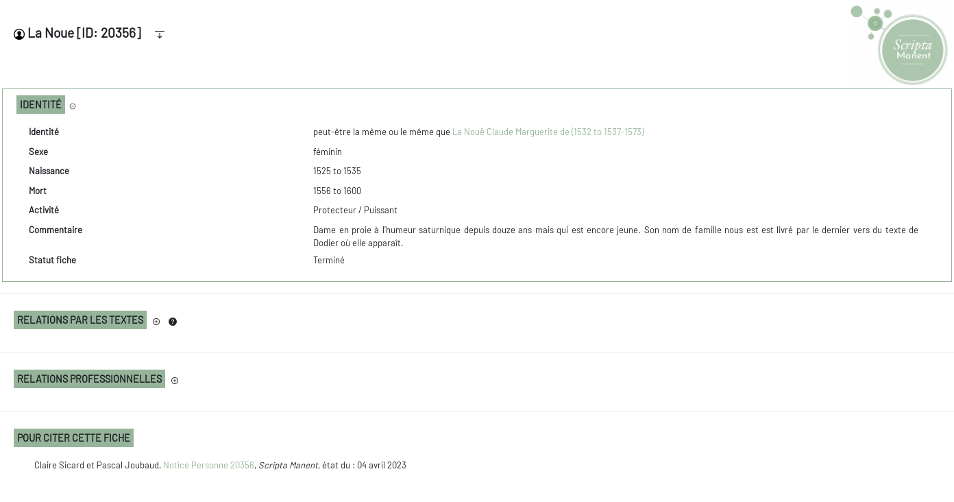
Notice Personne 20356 (208, 464)
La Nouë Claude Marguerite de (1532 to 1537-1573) (548, 131)
